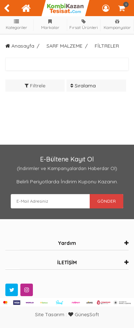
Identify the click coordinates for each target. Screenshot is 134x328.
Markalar (50, 24)
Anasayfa (19, 46)
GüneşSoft (83, 314)
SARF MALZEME (64, 46)
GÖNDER (106, 201)
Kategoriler (16, 24)
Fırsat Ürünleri (83, 24)
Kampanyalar (117, 24)
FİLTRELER (107, 46)
